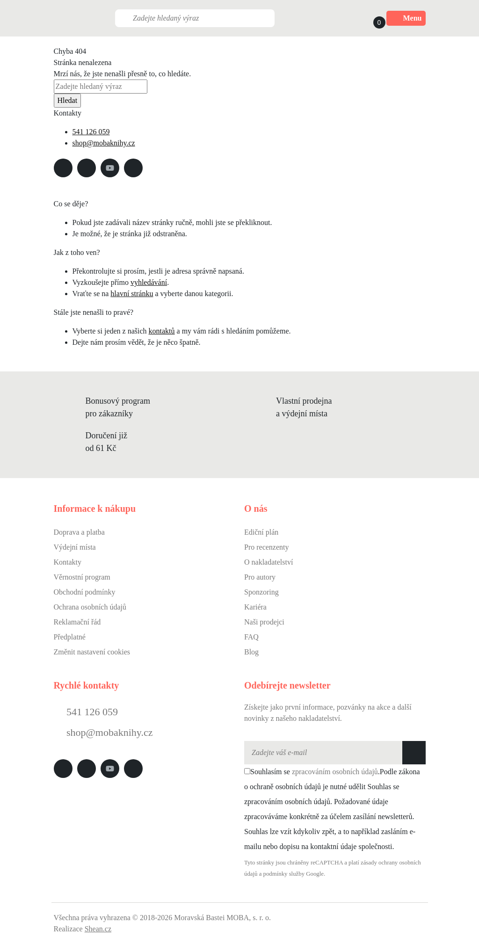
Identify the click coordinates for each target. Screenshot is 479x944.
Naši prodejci (264, 622)
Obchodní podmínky (85, 592)
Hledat (68, 100)
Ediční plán (261, 532)
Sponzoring (261, 592)
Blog (251, 652)
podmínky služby (284, 874)
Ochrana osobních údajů (90, 607)
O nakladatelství (268, 562)
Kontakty (68, 562)
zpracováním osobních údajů (335, 772)
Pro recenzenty (266, 547)
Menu (406, 18)
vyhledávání (149, 282)
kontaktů (162, 331)
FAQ (251, 637)
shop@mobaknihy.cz (104, 143)
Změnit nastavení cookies (92, 652)
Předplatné (70, 637)
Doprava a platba (79, 532)
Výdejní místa (75, 547)
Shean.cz (98, 929)
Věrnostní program (82, 577)
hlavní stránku (131, 294)
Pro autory (260, 577)
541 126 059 (91, 132)
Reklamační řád (77, 622)
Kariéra (255, 607)
